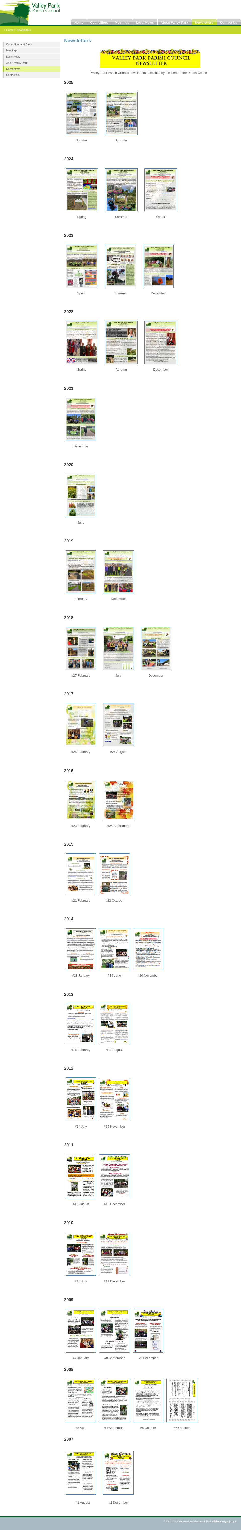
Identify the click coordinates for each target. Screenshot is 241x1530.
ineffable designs (219, 1521)
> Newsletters (22, 29)
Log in (233, 1521)
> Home (9, 29)
